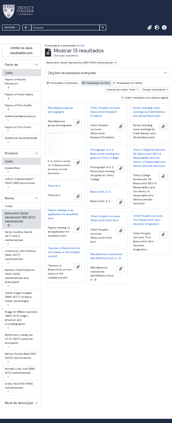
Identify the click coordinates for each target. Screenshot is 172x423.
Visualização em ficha (96, 82)
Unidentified (13, 170)
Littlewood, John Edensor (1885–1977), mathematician (20, 257)
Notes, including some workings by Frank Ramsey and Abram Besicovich (149, 112)
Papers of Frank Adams (19, 96)
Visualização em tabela (127, 82)
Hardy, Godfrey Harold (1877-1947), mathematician (18, 238)
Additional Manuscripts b (20, 118)
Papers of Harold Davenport (15, 83)
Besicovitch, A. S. (100, 191)
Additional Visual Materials (21, 140)
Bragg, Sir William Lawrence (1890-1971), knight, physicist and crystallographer (21, 320)
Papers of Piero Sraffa (18, 107)
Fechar (80, 45)
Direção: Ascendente (154, 89)
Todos (9, 72)
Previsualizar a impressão (62, 82)
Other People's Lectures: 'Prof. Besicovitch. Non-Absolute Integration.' (148, 220)
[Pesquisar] (65, 27)
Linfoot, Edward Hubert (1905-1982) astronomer (20, 183)
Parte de (11, 64)
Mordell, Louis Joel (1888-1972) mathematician (20, 373)
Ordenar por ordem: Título (121, 89)
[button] (149, 27)
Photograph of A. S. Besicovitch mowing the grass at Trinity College (104, 154)
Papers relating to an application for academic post (63, 214)
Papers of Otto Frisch (18, 129)
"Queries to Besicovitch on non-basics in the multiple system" (64, 252)
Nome (9, 198)
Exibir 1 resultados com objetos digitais (145, 97)
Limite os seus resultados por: (21, 50)
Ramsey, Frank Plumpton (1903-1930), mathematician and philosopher (20, 278)
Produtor (11, 153)
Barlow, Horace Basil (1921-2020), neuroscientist (21, 358)
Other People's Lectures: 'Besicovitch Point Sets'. (105, 218)
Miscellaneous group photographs (60, 110)
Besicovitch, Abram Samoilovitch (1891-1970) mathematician (20, 219)
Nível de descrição (19, 403)
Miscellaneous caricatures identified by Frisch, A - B (106, 256)
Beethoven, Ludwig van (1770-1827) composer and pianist (19, 341)
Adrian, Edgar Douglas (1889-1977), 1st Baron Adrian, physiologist (18, 299)
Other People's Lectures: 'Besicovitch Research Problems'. (105, 112)
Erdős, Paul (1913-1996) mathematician (19, 388)
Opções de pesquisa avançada (72, 73)
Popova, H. (54, 185)
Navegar (10, 27)
